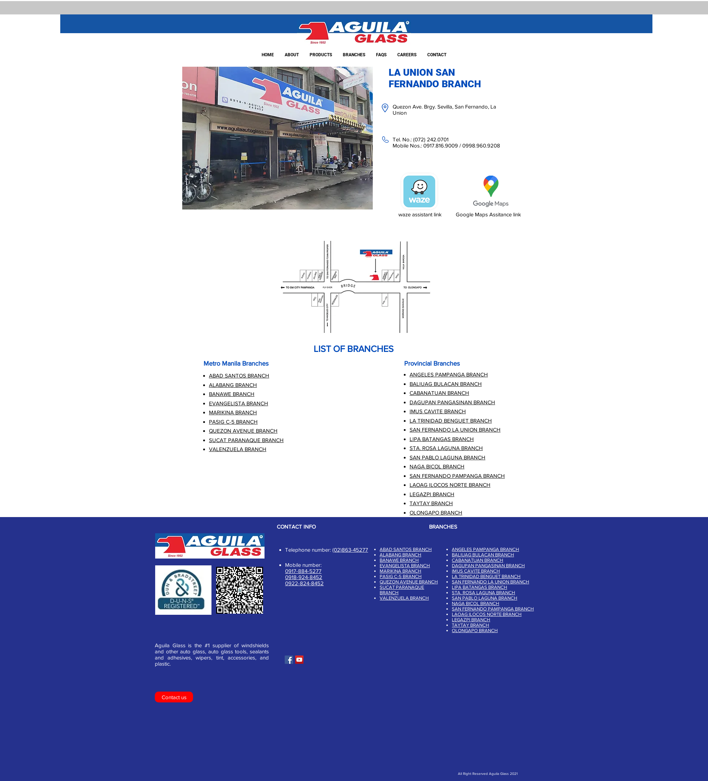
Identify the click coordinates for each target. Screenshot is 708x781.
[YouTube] (299, 660)
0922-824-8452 (304, 583)
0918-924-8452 (303, 577)
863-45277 (355, 550)
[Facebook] (289, 660)
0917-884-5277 (303, 571)
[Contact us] (174, 697)
